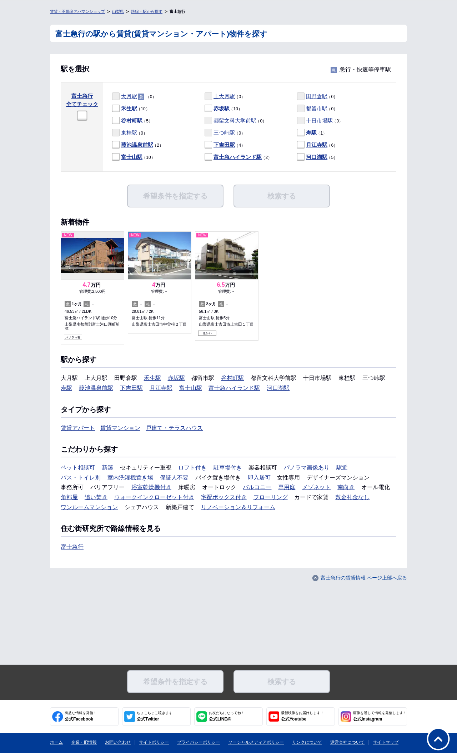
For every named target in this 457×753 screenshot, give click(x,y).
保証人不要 (174, 478)
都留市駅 (316, 108)
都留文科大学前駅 (235, 120)
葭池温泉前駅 (137, 145)
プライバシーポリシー (198, 742)
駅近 (342, 468)
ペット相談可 (78, 468)
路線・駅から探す (146, 11)
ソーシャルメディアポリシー (256, 742)
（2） (138, 145)
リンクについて (307, 742)
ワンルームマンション (89, 507)
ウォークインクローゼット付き (154, 497)
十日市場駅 (319, 120)
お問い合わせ (118, 742)
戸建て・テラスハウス (174, 428)
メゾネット (316, 487)
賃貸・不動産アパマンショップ (77, 11)
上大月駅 (224, 96)
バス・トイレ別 (81, 478)
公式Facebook (81, 716)
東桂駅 (129, 133)
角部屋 (69, 497)
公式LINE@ (227, 716)
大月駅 (129, 96)
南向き (346, 487)
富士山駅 (131, 157)
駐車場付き (228, 468)
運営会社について (347, 742)
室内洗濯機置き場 (130, 478)
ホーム (56, 742)
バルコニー (257, 487)
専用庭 (286, 487)
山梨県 (118, 11)
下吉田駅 (224, 145)
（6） (317, 145)
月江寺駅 (316, 145)
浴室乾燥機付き (151, 487)
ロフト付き (192, 468)
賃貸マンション (120, 428)
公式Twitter (154, 716)
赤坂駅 (222, 108)
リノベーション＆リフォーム (238, 507)
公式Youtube (302, 716)
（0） (134, 96)
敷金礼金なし (352, 497)
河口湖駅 (316, 157)
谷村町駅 (131, 120)
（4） (225, 145)
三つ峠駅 (224, 133)
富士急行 (72, 547)
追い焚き (96, 497)
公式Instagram (380, 716)
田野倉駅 (316, 96)
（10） (131, 108)
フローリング (270, 497)
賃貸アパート (78, 428)
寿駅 (311, 133)
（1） (312, 133)
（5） (132, 120)
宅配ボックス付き (224, 497)
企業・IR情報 (84, 742)
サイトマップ (385, 742)
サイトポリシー (154, 742)
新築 (107, 468)
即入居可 (259, 478)
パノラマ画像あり (307, 468)
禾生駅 (129, 108)
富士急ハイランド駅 (238, 157)
